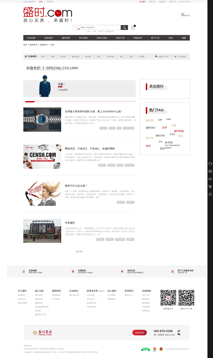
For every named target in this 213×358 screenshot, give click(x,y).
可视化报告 (91, 307)
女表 (160, 141)
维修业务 (39, 303)
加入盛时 (112, 291)
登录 (40, 2)
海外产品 (120, 38)
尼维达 (38, 311)
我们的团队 (22, 303)
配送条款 (146, 299)
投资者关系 (96, 291)
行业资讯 (56, 299)
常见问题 (146, 307)
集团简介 (22, 295)
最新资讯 (52, 349)
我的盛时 (162, 2)
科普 (178, 145)
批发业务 (39, 299)
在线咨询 (139, 332)
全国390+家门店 (185, 15)
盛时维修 (121, 202)
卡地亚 (112, 128)
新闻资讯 (56, 291)
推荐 (148, 146)
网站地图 (44, 349)
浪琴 (88, 32)
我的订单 (152, 2)
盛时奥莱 (66, 38)
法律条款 (146, 311)
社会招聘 (111, 295)
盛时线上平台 (41, 314)
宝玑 (131, 56)
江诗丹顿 (103, 128)
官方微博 (180, 56)
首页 (25, 45)
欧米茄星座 (109, 32)
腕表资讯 (33, 45)
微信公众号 (162, 56)
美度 (99, 56)
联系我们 (129, 291)
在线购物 (146, 291)
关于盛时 (142, 2)
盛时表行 (130, 239)
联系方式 (129, 295)
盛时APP (172, 2)
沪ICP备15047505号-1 (32, 349)
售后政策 (146, 303)
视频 (184, 38)
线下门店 (155, 38)
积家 (119, 128)
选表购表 (48, 38)
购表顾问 (102, 165)
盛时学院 (76, 56)
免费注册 (50, 2)
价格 (175, 145)
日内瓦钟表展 (129, 128)
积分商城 (83, 38)
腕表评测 (160, 135)
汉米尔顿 (110, 56)
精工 (122, 56)
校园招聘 (111, 299)
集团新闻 (56, 295)
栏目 (166, 145)
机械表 (168, 119)
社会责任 (73, 291)
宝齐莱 (100, 32)
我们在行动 (74, 295)
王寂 (52, 45)
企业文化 (22, 299)
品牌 (160, 120)
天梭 (94, 32)
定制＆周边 (102, 38)
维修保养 (138, 38)
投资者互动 (91, 303)
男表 (180, 136)
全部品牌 (31, 38)
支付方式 (146, 295)
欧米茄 (88, 56)
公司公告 (90, 299)
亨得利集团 (129, 165)
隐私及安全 (28, 346)
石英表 (172, 134)
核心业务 (39, 291)
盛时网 (120, 165)
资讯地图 (60, 349)
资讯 (171, 38)
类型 (162, 148)
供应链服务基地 (42, 307)
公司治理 (90, 295)
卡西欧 (142, 56)
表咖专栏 (44, 45)
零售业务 (39, 295)
